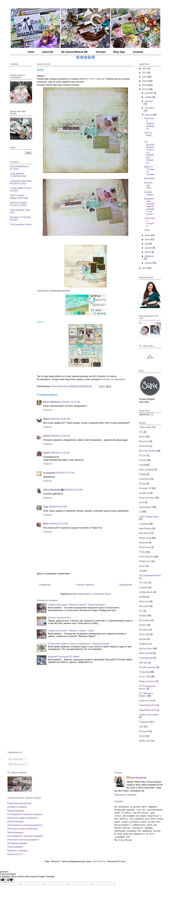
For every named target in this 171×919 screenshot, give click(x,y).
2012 (145, 268)
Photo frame (145, 547)
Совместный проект (149, 715)
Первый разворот (16, 811)
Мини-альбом (145, 653)
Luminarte (143, 524)
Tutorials (101, 52)
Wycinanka (144, 606)
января (148, 263)
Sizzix (142, 566)
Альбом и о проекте (17, 807)
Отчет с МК (144, 676)
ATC (141, 432)
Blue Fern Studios (147, 451)
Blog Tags (119, 52)
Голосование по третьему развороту (25, 836)
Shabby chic (145, 561)
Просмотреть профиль (125, 795)
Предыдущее (125, 585)
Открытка (143, 672)
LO (140, 512)
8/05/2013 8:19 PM (58, 507)
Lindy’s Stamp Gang (148, 516)
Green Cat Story (146, 498)
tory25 (46, 453)
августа (149, 115)
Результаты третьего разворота (22, 840)
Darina (46, 436)
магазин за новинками (113, 379)
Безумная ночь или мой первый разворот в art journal (149, 206)
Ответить (47, 410)
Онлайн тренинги (147, 667)
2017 (145, 73)
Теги (141, 726)
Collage (142, 474)
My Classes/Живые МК (74, 52)
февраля (149, 256)
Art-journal (144, 446)
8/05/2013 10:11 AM (70, 402)
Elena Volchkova (51, 402)
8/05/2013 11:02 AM (59, 453)
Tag (140, 571)
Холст (142, 736)
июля (148, 235)
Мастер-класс (146, 648)
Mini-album (149, 178)
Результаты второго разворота (22, 829)
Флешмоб (144, 731)
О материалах (146, 658)
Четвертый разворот (17, 843)
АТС (141, 611)
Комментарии (17, 764)
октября (149, 101)
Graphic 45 (144, 493)
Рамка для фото (147, 681)
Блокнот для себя (148, 185)
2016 (145, 77)
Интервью (144, 630)
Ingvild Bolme (145, 507)
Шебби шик (144, 741)
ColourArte (144, 479)
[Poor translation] (9, 880)
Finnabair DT (145, 488)
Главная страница (85, 585)
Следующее (45, 585)
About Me (47, 52)
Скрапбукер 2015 (147, 710)
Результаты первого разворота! (149, 123)
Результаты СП (14, 854)
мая (147, 244)
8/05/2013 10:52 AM (60, 436)
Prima (142, 552)
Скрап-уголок (145, 700)
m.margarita (49, 473)
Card (141, 465)
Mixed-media (145, 538)
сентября (149, 108)
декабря (149, 93)
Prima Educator (146, 556)
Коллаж (142, 639)
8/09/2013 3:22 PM (59, 524)
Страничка (144, 722)
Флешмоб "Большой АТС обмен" (64, 656)
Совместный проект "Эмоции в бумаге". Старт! (71, 630)
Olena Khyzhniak (51, 490)
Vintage (142, 597)
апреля (148, 248)
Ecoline (142, 483)
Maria (46, 524)
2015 (145, 81)
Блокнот (143, 625)
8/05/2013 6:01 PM (73, 490)
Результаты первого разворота (22, 818)
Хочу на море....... (149, 135)
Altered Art (144, 441)
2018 (145, 68)
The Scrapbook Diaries (21, 224)
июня (148, 239)
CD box (142, 455)
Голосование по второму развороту (24, 825)
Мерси (46, 419)
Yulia (45, 507)
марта (148, 252)
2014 (145, 85)
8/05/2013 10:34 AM (60, 419)
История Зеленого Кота (59, 617)
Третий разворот (15, 832)
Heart (141, 502)
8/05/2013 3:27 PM (65, 473)
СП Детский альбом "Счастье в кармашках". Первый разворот (79, 644)
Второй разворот (15, 821)
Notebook (143, 542)
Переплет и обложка (17, 850)
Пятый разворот (15, 847)
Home (31, 52)
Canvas (142, 460)
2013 (145, 89)
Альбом (143, 615)
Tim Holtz (143, 583)
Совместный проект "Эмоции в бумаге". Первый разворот (76, 605)
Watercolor (144, 601)
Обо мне (143, 662)
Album (142, 436)
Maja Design (145, 528)
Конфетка (144, 644)
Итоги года (144, 634)
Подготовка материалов (19, 803)
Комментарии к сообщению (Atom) (94, 594)
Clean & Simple (146, 469)
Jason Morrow (99, 861)
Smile (147, 230)
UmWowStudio (146, 592)
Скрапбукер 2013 (147, 705)
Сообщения (16, 759)
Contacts (138, 52)
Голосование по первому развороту (25, 814)
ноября (148, 97)
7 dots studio (145, 427)
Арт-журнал (145, 620)
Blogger (122, 861)
